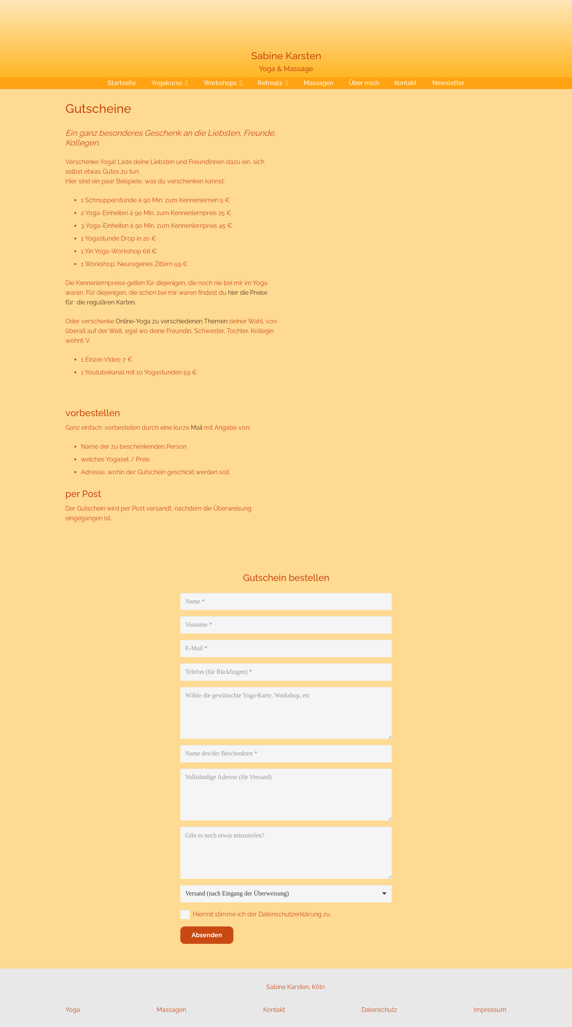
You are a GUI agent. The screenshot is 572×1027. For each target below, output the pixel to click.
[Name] (286, 601)
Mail (196, 427)
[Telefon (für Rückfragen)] (286, 672)
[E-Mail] (286, 648)
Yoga (72, 1009)
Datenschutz (379, 1009)
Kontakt (274, 1009)
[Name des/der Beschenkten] (286, 753)
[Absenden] (206, 935)
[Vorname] (286, 625)
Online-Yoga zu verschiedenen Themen (172, 321)
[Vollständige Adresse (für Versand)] (286, 794)
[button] (185, 83)
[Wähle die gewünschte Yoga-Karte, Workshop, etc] (286, 713)
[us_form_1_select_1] (286, 893)
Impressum (490, 1009)
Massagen (171, 1009)
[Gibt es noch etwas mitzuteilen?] (286, 852)
